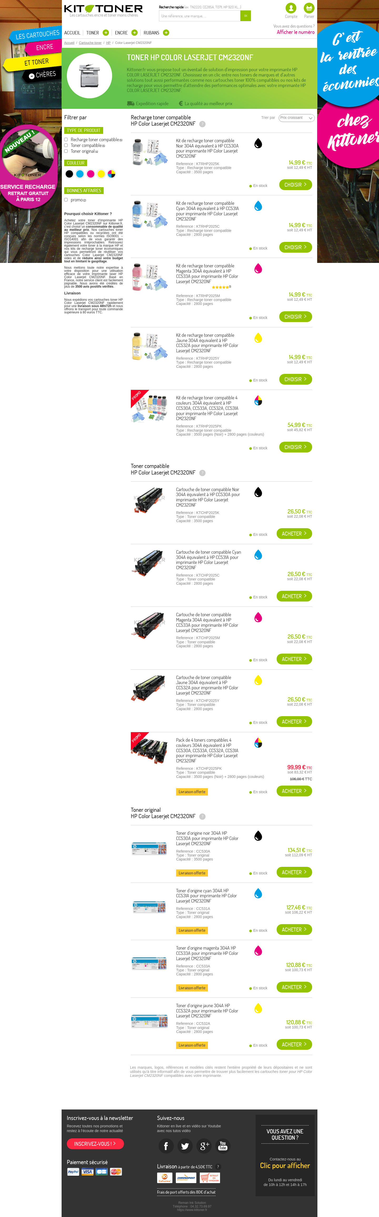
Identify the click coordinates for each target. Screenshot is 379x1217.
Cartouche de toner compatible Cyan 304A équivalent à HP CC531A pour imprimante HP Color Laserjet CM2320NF (208, 560)
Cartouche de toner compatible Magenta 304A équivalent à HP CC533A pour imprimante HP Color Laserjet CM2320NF (207, 622)
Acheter (292, 533)
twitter (185, 1146)
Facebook (166, 1146)
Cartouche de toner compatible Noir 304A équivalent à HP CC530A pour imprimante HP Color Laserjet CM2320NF (208, 497)
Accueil (72, 32)
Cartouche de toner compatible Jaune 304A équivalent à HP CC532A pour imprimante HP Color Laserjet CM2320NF (207, 685)
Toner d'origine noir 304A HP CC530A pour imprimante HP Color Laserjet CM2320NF (207, 838)
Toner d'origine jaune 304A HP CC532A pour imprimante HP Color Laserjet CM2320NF (207, 1010)
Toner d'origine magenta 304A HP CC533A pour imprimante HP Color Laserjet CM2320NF (207, 953)
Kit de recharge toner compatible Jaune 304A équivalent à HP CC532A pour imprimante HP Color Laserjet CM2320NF (207, 343)
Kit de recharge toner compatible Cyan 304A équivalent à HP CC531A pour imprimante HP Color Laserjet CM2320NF (207, 211)
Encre (122, 33)
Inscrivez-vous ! (93, 1143)
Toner (93, 33)
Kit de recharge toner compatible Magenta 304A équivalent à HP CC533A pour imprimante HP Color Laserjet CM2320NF (207, 273)
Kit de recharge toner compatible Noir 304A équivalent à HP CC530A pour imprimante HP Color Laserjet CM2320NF (207, 148)
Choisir (293, 184)
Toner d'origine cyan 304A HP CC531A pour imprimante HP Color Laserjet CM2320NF (206, 896)
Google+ (204, 1146)
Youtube (223, 1146)
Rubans (152, 33)
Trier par (268, 118)
